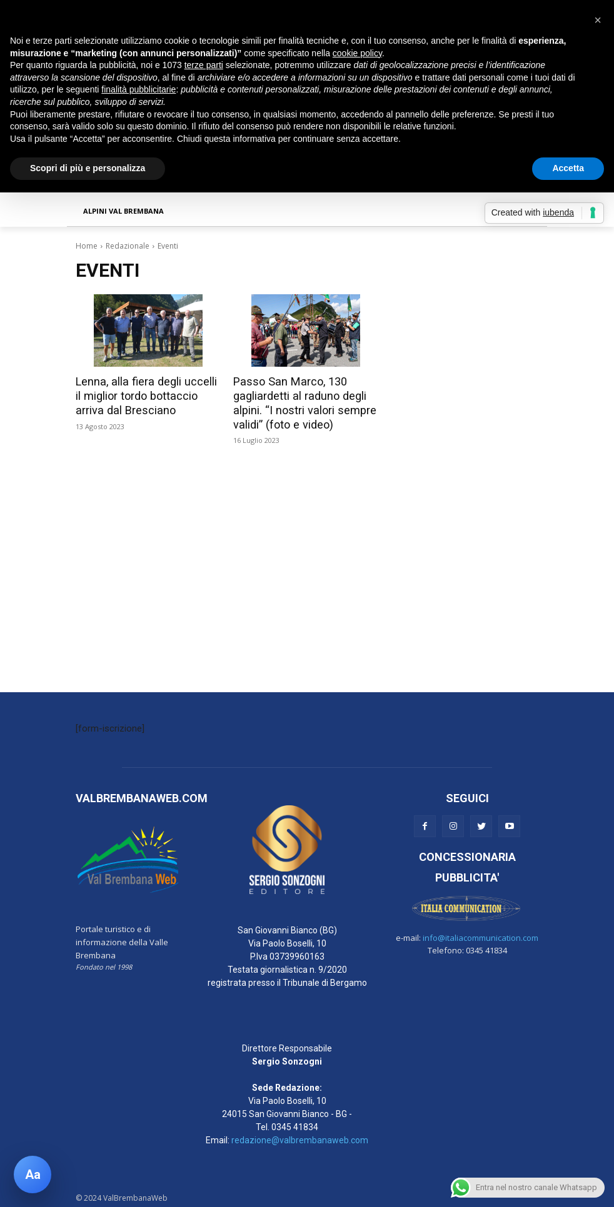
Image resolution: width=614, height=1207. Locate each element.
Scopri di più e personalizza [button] (87, 168)
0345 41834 (294, 1125)
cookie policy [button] (357, 53)
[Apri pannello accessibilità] (32, 1174)
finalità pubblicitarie (138, 89)
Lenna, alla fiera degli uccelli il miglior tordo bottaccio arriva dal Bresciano (145, 395)
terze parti (203, 65)
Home (87, 246)
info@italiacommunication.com (480, 935)
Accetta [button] (568, 168)
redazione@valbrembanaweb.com (299, 1138)
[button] (598, 20)
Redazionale (127, 246)
